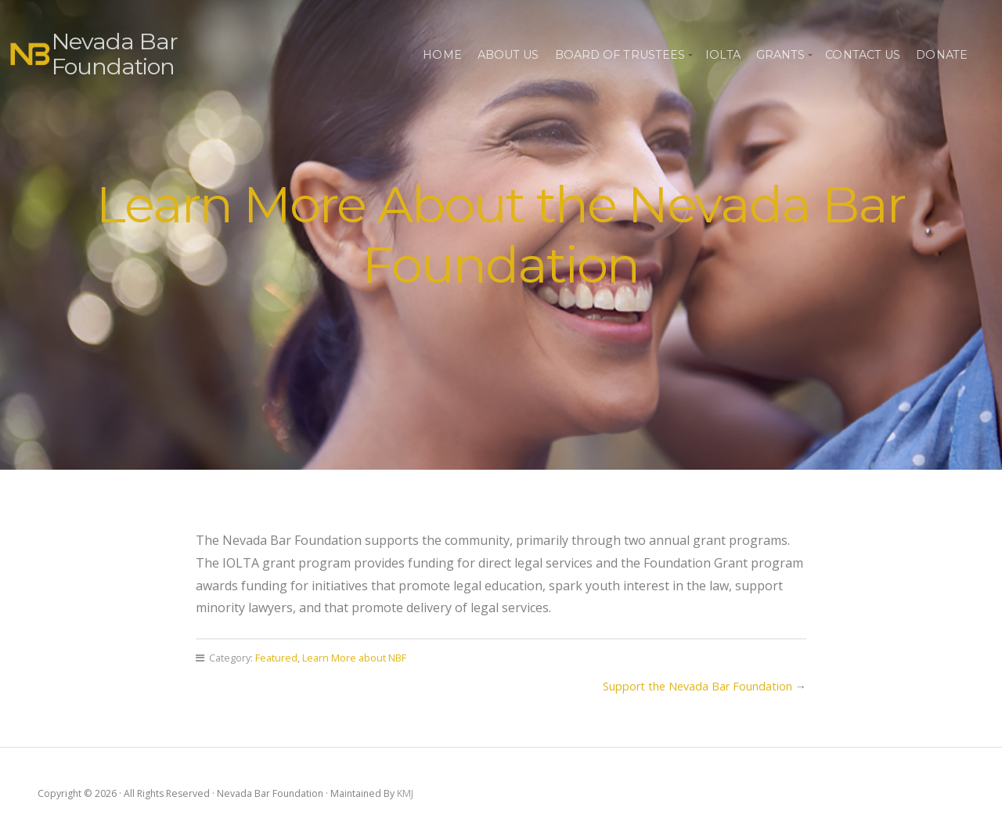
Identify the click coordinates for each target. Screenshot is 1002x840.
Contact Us (862, 55)
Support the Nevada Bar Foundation (697, 686)
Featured (276, 658)
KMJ (405, 793)
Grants (781, 55)
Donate (942, 55)
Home (442, 55)
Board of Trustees (620, 55)
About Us (508, 55)
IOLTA (723, 55)
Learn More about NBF (354, 658)
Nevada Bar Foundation (115, 53)
